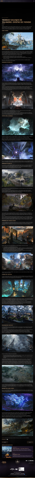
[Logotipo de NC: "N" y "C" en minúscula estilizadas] (16, 469)
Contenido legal (12, 473)
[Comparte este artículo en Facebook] (7, 439)
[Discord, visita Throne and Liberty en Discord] (26, 460)
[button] (17, 41)
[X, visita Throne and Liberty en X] (27, 460)
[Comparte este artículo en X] (6, 439)
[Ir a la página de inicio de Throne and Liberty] (1, 1)
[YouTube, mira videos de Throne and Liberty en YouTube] (32, 460)
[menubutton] (34, 1)
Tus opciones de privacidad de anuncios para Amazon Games (17, 474)
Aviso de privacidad (17, 473)
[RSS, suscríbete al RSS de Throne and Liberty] (33, 460)
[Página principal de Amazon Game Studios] (12, 469)
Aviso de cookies (22, 473)
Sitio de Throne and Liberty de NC (17, 472)
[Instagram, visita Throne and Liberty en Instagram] (29, 460)
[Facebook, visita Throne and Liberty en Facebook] (30, 460)
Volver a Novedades (5, 17)
